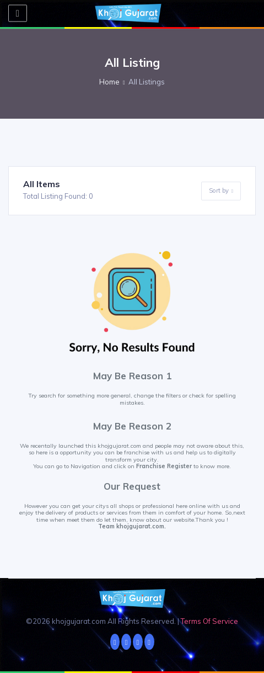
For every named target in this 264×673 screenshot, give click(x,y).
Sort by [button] (221, 190)
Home (109, 81)
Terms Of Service (209, 621)
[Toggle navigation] (17, 13)
